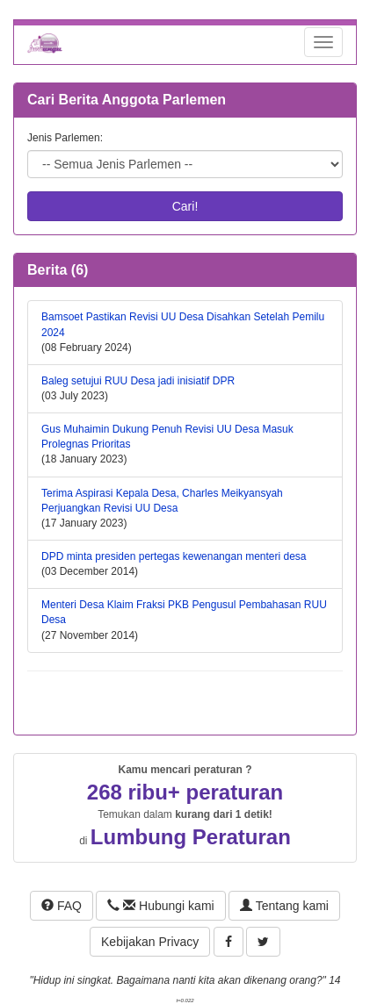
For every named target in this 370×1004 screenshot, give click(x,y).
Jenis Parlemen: (65, 138)
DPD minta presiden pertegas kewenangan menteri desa (174, 556)
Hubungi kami (160, 906)
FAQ (61, 906)
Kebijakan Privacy (150, 942)
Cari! (185, 206)
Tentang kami (284, 906)
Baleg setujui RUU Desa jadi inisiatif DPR (138, 381)
